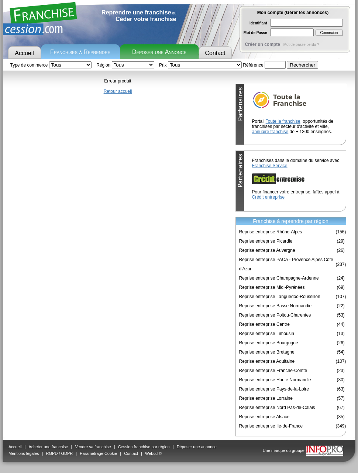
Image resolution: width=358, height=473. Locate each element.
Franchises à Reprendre (80, 52)
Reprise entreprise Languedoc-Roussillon (279, 296)
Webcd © (153, 453)
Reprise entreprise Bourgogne (268, 342)
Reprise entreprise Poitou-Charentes (275, 315)
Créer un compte (262, 44)
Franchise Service (270, 165)
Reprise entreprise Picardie (266, 241)
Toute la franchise (283, 121)
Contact (215, 53)
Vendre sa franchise (93, 447)
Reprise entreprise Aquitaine (267, 361)
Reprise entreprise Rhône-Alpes (270, 231)
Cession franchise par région (144, 447)
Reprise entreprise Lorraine (266, 398)
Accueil (24, 53)
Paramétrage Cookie (98, 453)
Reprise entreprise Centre (264, 324)
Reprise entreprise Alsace (264, 416)
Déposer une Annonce (159, 52)
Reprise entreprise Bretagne (267, 352)
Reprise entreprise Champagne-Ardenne (279, 278)
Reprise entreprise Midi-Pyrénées (272, 287)
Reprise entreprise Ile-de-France (271, 426)
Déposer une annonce (197, 447)
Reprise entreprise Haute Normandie (275, 379)
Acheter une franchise (48, 447)
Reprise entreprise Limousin (266, 333)
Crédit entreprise (268, 197)
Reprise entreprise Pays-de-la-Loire (274, 389)
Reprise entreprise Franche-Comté (273, 370)
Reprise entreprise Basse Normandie (275, 305)
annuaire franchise (270, 131)
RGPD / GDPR (59, 453)
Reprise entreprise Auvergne (267, 250)
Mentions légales (23, 453)
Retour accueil (118, 91)
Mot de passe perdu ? (301, 45)
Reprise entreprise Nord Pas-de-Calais (277, 407)
